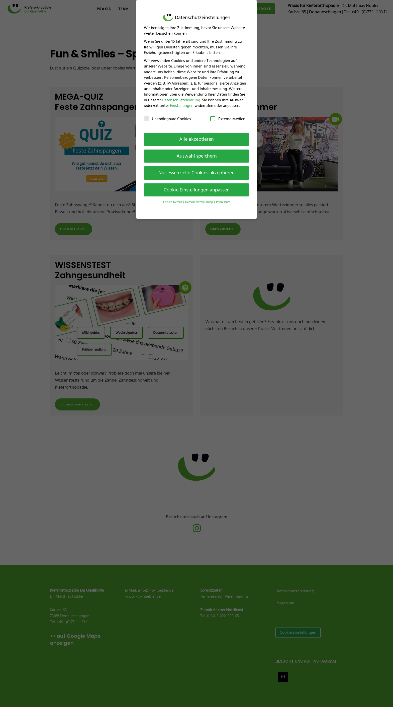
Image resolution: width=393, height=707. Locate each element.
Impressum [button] (223, 196)
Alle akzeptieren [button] (196, 134)
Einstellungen (181, 100)
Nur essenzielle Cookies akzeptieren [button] (196, 168)
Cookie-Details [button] (173, 196)
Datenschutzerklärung (181, 94)
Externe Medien (227, 113)
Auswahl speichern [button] (196, 151)
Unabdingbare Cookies (167, 113)
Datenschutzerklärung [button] (199, 196)
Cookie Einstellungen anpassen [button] (197, 184)
